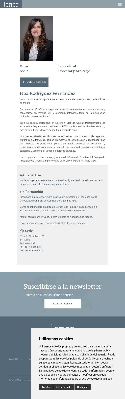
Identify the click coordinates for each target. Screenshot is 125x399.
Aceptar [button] (46, 387)
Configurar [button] (82, 387)
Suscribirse (63, 303)
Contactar (34, 82)
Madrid (14, 359)
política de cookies (56, 370)
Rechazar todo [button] (63, 387)
